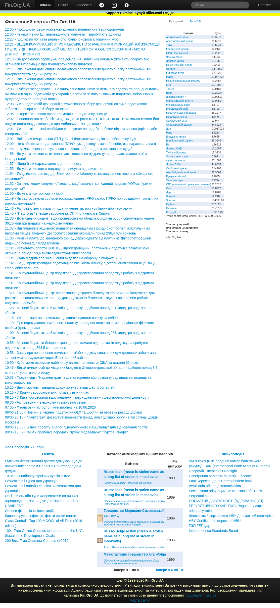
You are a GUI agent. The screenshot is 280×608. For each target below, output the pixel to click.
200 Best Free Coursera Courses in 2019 (36, 541)
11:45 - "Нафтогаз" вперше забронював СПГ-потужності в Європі (57, 213)
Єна (168, 84)
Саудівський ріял (176, 120)
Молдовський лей (177, 108)
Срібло (170, 204)
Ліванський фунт (176, 96)
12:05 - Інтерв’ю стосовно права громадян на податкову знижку (56, 114)
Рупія (169, 76)
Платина (171, 208)
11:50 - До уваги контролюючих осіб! (34, 193)
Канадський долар (177, 48)
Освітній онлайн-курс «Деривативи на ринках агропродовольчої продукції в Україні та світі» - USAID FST (43, 501)
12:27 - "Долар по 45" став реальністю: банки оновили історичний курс (61, 39)
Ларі (168, 192)
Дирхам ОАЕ (174, 148)
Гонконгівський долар (179, 64)
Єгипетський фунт (177, 156)
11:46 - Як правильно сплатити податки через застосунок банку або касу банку (68, 208)
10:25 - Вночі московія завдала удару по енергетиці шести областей (60, 387)
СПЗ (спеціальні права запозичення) (188, 184)
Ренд (169, 132)
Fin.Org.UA (17, 5)
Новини (45, 5)
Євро (169, 188)
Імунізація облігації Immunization (215, 486)
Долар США (173, 164)
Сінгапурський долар (179, 124)
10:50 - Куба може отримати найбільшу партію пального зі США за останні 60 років (72, 363)
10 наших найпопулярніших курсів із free (37, 476)
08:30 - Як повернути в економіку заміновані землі (45, 402)
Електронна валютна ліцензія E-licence (220, 476)
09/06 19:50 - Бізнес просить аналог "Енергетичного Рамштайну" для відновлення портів (76, 427)
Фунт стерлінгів (175, 160)
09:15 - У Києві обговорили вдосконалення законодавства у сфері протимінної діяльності (77, 397)
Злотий (170, 196)
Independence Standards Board (213, 531)
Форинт (170, 68)
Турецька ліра (174, 180)
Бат (168, 144)
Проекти (84, 5)
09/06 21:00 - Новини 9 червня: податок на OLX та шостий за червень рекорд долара (73, 412)
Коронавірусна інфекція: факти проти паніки (40, 516)
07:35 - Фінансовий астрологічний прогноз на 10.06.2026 (50, 407)
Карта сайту (140, 600)
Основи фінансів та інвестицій (29, 511)
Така (169, 45)
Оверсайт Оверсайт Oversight (213, 471)
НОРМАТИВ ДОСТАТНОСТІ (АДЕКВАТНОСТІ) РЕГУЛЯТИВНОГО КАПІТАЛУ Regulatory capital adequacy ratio (227, 506)
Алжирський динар (177, 37)
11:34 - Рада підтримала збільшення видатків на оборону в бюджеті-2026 (64, 258)
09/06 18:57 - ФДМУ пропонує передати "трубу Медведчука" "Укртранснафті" (67, 432)
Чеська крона (174, 56)
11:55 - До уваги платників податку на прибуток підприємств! (54, 169)
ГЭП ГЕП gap (199, 526)
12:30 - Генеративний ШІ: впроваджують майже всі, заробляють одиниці (63, 34)
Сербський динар (176, 168)
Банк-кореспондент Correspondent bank (220, 481)
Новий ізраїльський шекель (183, 80)
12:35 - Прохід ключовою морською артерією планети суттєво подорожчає (65, 29)
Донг (169, 128)
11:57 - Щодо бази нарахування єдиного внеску (43, 164)
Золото (170, 200)
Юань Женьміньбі (177, 52)
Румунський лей (176, 176)
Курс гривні (176, 21)
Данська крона (175, 60)
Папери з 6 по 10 (168, 570)
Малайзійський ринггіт (179, 100)
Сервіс (264, 5)
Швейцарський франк (179, 140)
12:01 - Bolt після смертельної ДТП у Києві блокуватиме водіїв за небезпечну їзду (70, 139)
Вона (169, 92)
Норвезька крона (176, 116)
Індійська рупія (175, 72)
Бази (63, 5)
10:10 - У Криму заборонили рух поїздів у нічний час (47, 392)
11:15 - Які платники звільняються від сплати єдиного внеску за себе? (61, 318)
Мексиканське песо (178, 104)
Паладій (171, 212)
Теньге (170, 88)
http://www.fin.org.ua (200, 595)
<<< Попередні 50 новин (24, 447)
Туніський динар (176, 152)
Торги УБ (195, 21)
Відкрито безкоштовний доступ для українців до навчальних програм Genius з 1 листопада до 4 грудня (43, 466)
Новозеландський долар (181, 112)
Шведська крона (176, 136)
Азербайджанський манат (182, 172)
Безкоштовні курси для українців (31, 481)
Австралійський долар (179, 41)
